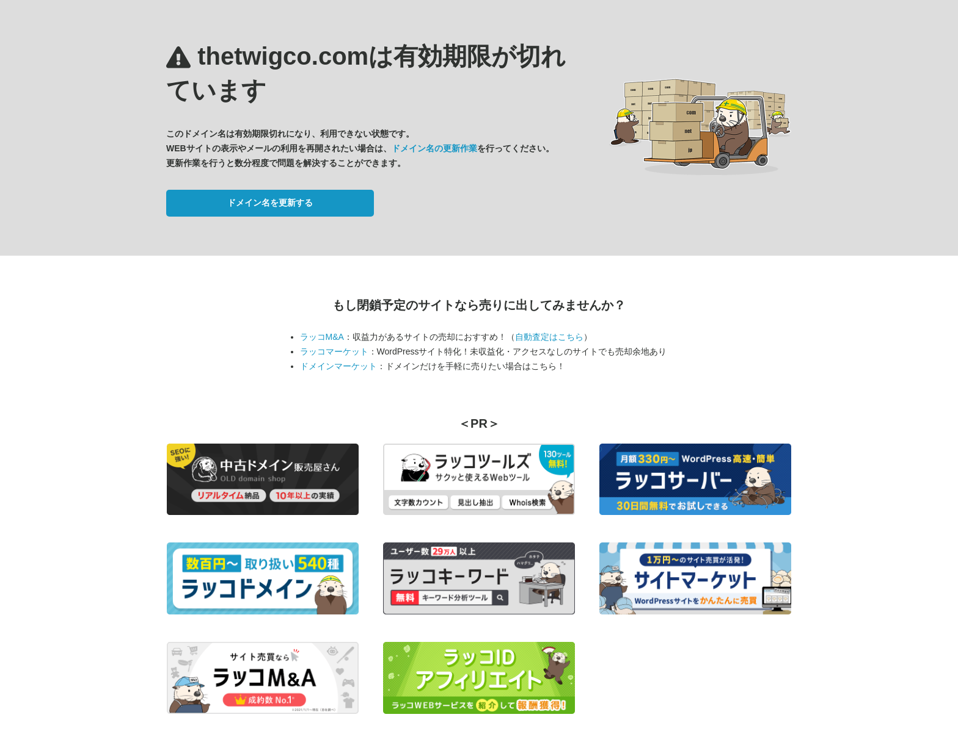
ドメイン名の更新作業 (434, 148)
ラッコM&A (322, 337)
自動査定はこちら (549, 337)
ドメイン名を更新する (270, 202)
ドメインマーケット (338, 366)
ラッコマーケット (334, 351)
